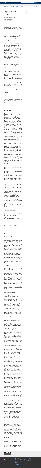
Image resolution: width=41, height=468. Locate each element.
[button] (8, 6)
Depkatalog (30, 461)
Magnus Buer (31, 460)
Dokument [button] (9, 4)
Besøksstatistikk (17, 464)
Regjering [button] (24, 4)
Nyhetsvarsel (17, 465)
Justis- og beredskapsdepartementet (31, 12)
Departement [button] (19, 4)
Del (33, 6)
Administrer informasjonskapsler (19, 461)
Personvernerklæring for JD (29, 462)
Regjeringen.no (10, 3)
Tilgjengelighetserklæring (18, 462)
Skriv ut (36, 6)
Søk (35, 2)
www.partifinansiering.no (16, 180)
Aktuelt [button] (14, 4)
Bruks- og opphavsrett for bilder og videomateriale (19, 463)
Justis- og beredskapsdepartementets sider (30, 458)
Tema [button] (5, 4)
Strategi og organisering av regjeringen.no (20, 459)
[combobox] (27, 2)
